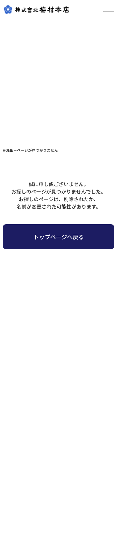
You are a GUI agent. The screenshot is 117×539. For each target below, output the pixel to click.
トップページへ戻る (58, 237)
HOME (8, 150)
